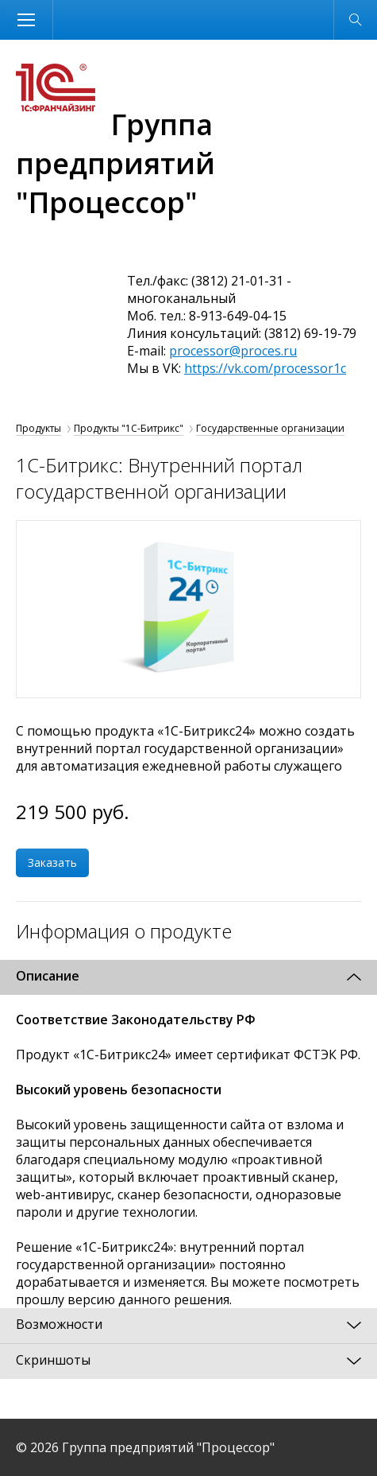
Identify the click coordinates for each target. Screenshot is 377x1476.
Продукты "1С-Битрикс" (128, 428)
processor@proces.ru (233, 350)
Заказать (52, 862)
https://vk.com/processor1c (265, 368)
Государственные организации (270, 428)
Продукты (38, 428)
